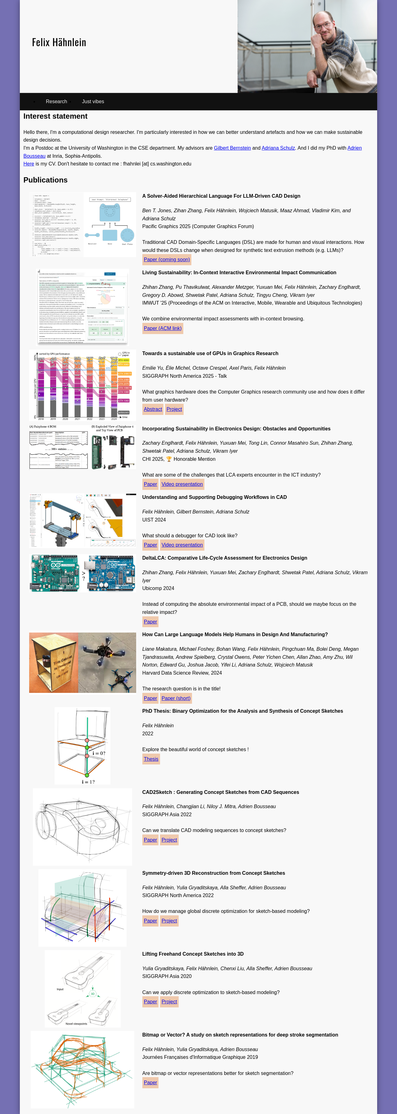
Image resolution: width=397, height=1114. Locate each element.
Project (174, 409)
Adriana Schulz (278, 148)
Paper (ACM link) (163, 328)
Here (29, 163)
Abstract (153, 409)
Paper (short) (176, 698)
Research (56, 101)
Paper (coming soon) (167, 259)
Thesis (151, 759)
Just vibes (93, 101)
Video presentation (182, 484)
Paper (150, 484)
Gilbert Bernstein (232, 148)
